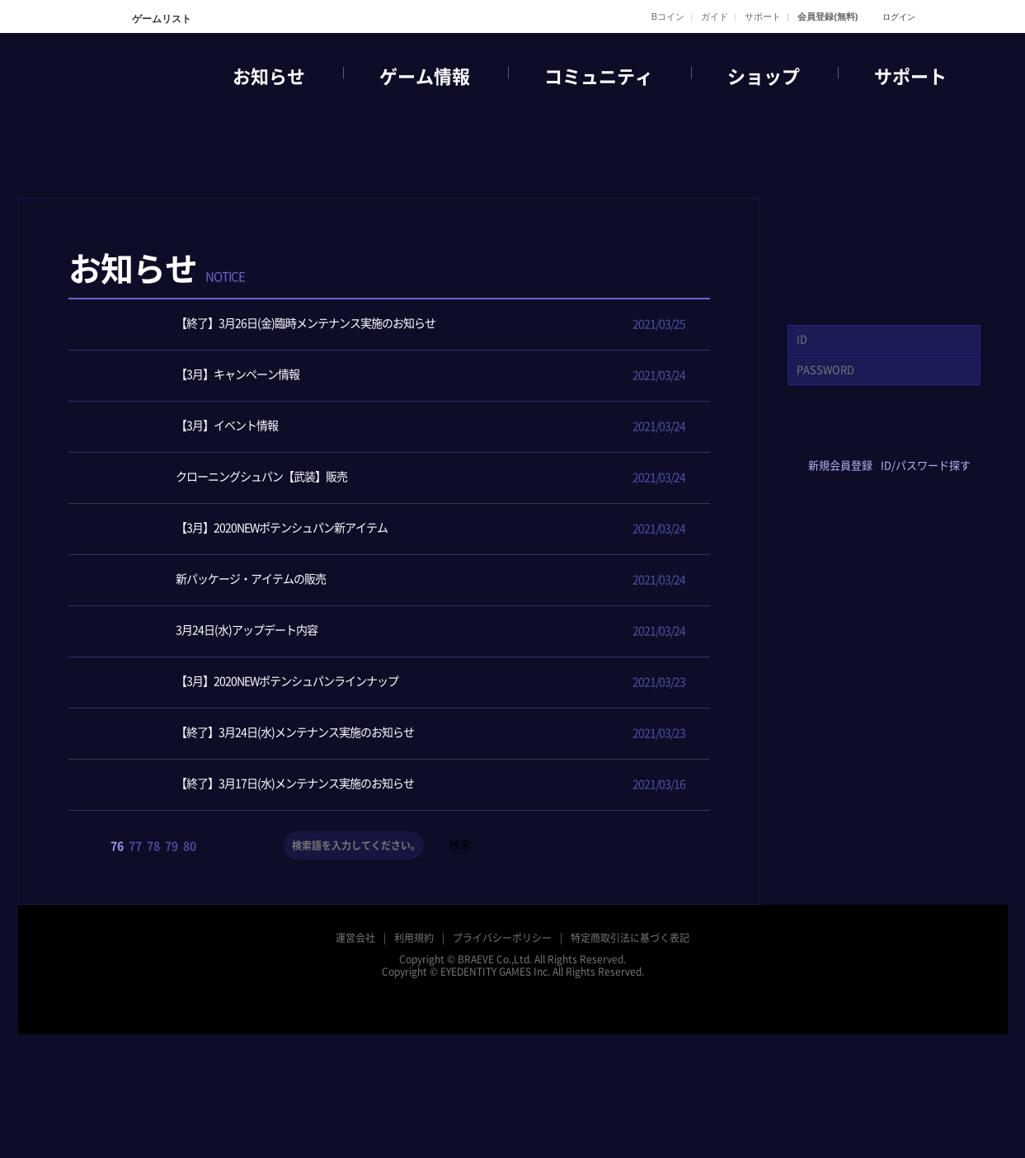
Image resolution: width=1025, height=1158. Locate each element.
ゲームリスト (160, 19)
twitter (859, 439)
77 (135, 846)
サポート (763, 16)
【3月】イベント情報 (185, 426)
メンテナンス (674, 284)
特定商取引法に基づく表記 (630, 938)
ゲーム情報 (424, 77)
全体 (387, 284)
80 (189, 846)
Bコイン (667, 16)
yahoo (908, 439)
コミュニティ (598, 77)
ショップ (763, 77)
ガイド (714, 16)
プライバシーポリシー (502, 938)
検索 (460, 845)
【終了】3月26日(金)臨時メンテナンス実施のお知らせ (264, 324)
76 (117, 846)
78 (153, 846)
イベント (531, 284)
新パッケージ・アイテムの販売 (209, 580)
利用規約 (414, 938)
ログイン (898, 16)
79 (171, 846)
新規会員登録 (840, 465)
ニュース (459, 284)
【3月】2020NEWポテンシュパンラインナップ (245, 682)
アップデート (602, 284)
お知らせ (269, 77)
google (956, 439)
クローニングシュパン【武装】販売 (220, 478)
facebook (811, 439)
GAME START (884, 248)
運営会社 (355, 938)
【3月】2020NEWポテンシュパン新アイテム (240, 529)
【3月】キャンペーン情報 (196, 375)
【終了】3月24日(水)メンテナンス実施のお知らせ (253, 733)
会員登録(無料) (827, 16)
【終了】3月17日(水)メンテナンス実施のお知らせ (253, 784)
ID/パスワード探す (926, 465)
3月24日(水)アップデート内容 (205, 631)
